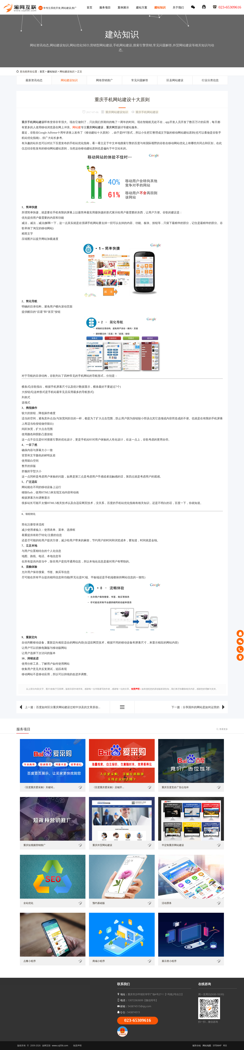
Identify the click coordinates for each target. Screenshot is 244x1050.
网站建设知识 (69, 80)
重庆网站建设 (95, 127)
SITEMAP (217, 1045)
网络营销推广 (104, 80)
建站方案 (141, 7)
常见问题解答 (139, 80)
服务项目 (105, 7)
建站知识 (160, 7)
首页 (89, 7)
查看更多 (223, 729)
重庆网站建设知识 (117, 111)
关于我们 (178, 7)
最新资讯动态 (34, 80)
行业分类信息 (210, 80)
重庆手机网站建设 (147, 111)
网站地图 (207, 1045)
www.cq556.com (60, 1045)
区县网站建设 (174, 80)
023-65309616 (137, 1020)
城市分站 (196, 1045)
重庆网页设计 (114, 127)
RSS (225, 1045)
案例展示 (123, 7)
